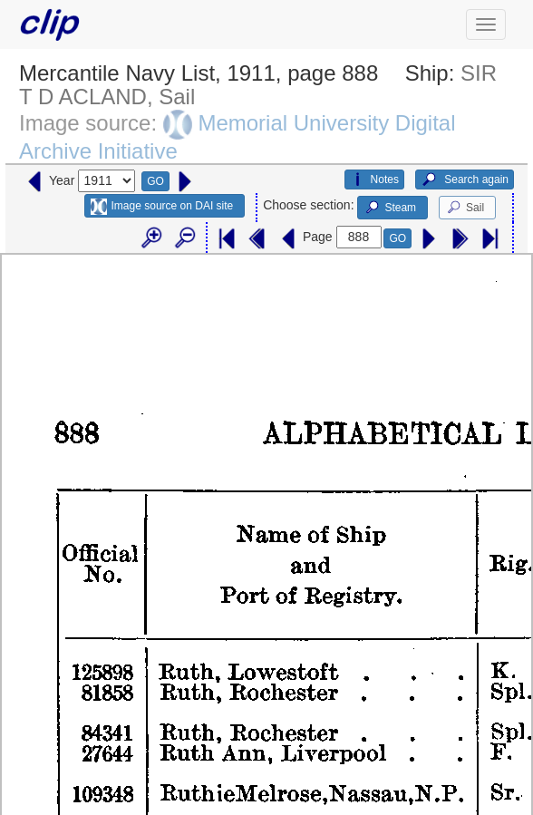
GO (155, 181)
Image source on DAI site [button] (162, 207)
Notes (374, 179)
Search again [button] (465, 179)
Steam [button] (389, 207)
